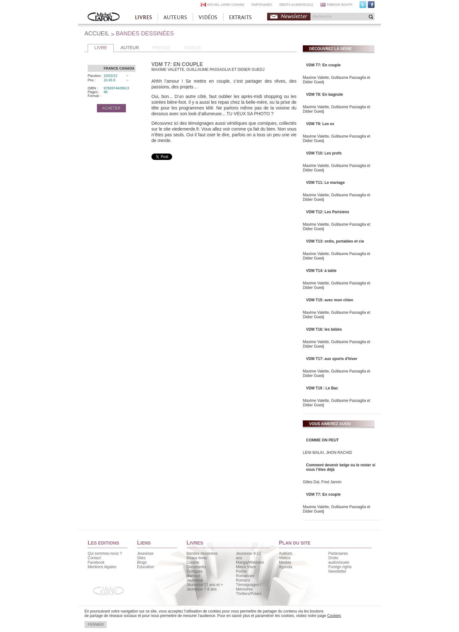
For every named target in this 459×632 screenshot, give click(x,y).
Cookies (334, 615)
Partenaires (338, 553)
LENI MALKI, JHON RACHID (327, 452)
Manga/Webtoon (250, 562)
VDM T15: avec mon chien (329, 300)
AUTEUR (129, 47)
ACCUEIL (96, 33)
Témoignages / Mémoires (248, 587)
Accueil (104, 17)
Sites (141, 558)
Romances (245, 576)
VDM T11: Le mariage (325, 182)
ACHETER (111, 108)
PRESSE (161, 47)
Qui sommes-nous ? (105, 553)
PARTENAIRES (261, 5)
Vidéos (284, 558)
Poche (241, 571)
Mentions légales (102, 567)
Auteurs (285, 553)
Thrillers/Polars (248, 593)
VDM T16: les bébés (324, 329)
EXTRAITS (240, 17)
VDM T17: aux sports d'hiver (331, 359)
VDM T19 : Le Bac (322, 388)
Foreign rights (340, 567)
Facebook (371, 6)
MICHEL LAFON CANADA (225, 5)
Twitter (363, 6)
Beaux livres (196, 558)
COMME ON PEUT (322, 440)
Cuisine (192, 562)
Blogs (142, 562)
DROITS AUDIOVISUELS (296, 5)
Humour (193, 576)
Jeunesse (145, 553)
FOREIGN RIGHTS (339, 5)
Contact (94, 558)
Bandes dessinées (202, 553)
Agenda (285, 567)
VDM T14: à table (321, 270)
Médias (285, 562)
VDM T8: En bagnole (324, 94)
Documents (196, 567)
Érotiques (194, 571)
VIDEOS (192, 47)
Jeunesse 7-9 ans (201, 589)
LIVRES (143, 17)
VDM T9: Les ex (320, 124)
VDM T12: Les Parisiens (327, 212)
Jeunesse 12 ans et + (204, 585)
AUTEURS (175, 17)
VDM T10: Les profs (324, 153)
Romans (243, 580)
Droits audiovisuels (338, 560)
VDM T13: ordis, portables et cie (335, 241)
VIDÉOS (208, 17)
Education (145, 567)
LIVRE (100, 47)
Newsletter (294, 16)
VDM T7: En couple (323, 65)
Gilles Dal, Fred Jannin (322, 482)
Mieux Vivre (246, 567)
